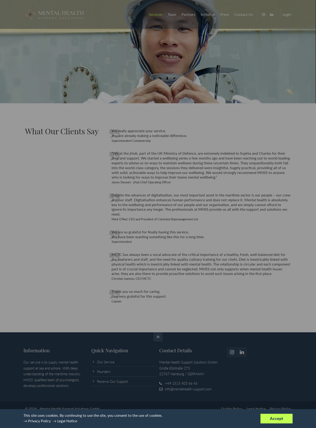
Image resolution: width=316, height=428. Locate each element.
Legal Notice (67, 421)
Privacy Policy (39, 421)
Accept (276, 418)
